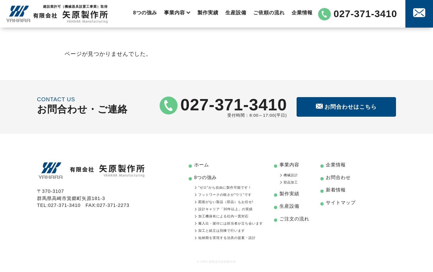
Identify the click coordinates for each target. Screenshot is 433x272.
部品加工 (291, 182)
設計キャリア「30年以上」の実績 (225, 209)
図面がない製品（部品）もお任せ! (225, 202)
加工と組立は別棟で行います (221, 231)
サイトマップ (341, 202)
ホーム (201, 164)
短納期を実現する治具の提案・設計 (227, 238)
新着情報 (336, 190)
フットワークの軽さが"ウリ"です (225, 195)
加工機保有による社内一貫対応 (223, 216)
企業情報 (302, 12)
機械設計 (291, 175)
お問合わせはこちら (346, 106)
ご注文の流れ (294, 219)
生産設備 (235, 12)
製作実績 (207, 12)
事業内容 (177, 12)
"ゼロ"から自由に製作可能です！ (225, 188)
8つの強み (145, 12)
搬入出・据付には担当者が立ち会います (230, 223)
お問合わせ (338, 177)
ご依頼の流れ (269, 12)
